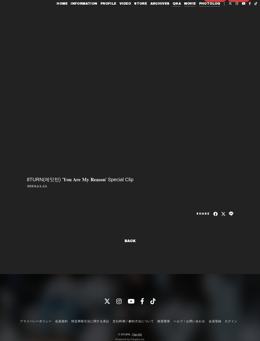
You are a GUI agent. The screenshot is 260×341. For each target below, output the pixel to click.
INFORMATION (82, 14)
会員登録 (215, 28)
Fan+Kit (137, 334)
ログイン (238, 28)
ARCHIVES (158, 14)
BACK (130, 241)
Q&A (175, 14)
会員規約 (61, 321)
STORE (139, 14)
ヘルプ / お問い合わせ (189, 321)
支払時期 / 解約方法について (133, 321)
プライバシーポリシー (35, 321)
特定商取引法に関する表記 (90, 321)
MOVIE (188, 14)
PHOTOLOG (208, 14)
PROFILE (107, 14)
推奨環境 (163, 321)
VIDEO (124, 14)
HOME (60, 14)
